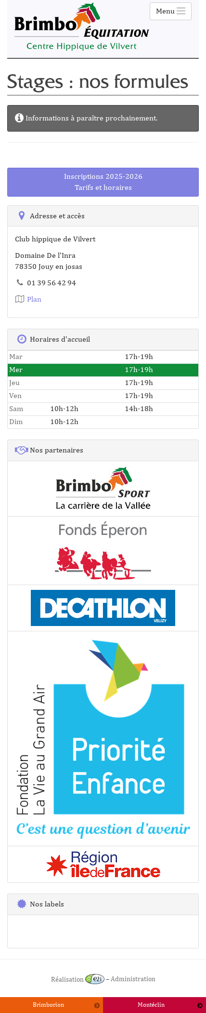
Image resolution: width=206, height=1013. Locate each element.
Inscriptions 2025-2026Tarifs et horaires (103, 182)
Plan (28, 299)
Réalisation (77, 979)
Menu (170, 10)
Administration (133, 979)
